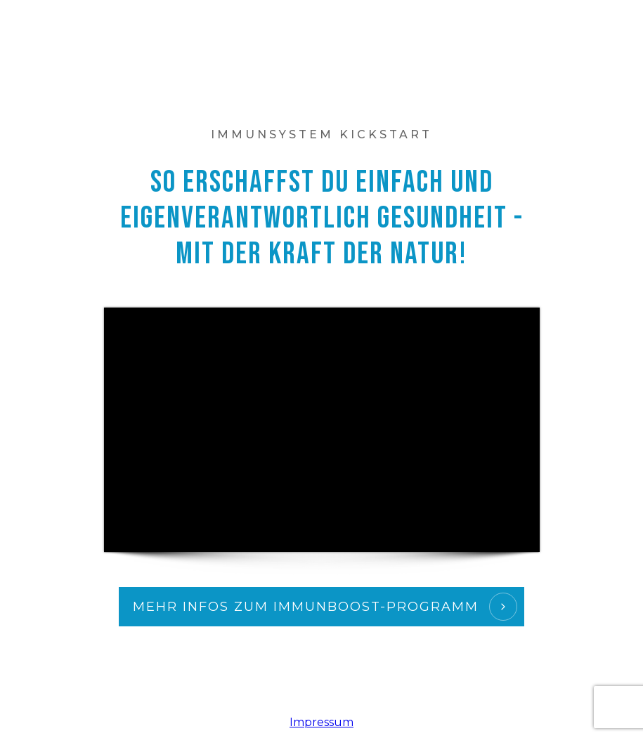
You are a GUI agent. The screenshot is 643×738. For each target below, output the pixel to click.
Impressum (321, 722)
